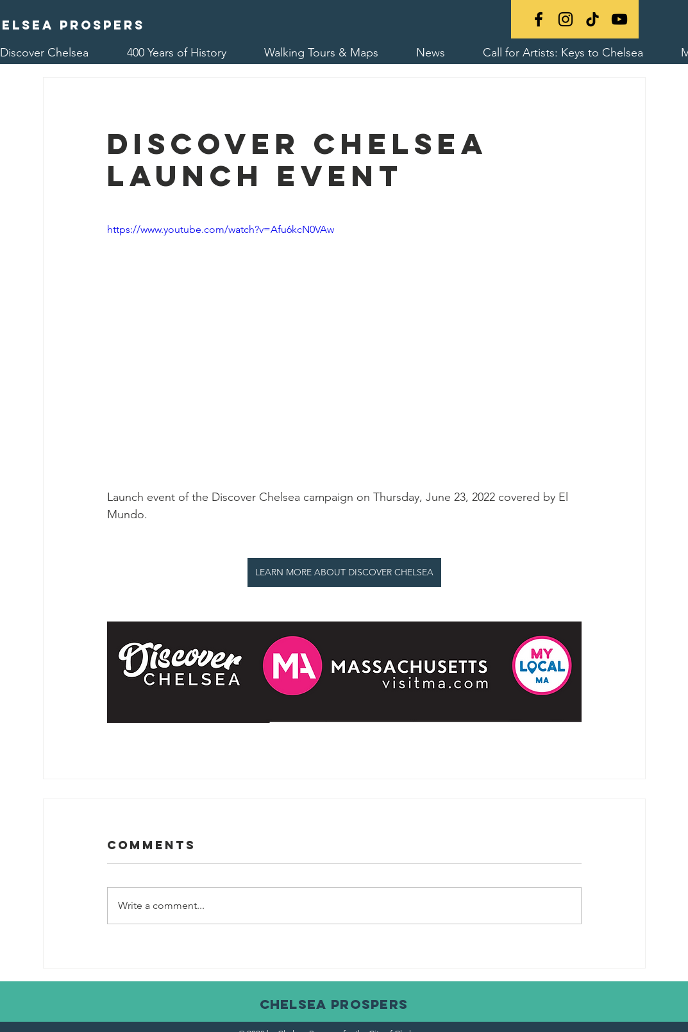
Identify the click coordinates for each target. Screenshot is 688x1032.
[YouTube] (619, 19)
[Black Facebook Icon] (538, 19)
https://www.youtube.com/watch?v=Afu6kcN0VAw (220, 229)
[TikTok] (592, 19)
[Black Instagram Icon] (565, 19)
